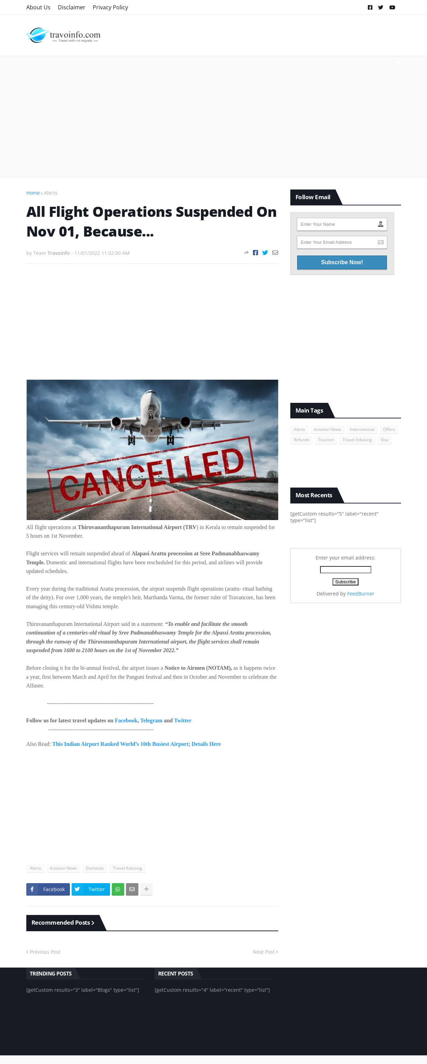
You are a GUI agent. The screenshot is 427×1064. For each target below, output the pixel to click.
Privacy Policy (110, 7)
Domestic (95, 868)
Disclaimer (71, 7)
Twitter (182, 720)
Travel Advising (127, 868)
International (362, 429)
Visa (385, 440)
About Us (38, 7)
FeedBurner (360, 593)
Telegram (151, 720)
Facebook (126, 720)
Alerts (50, 192)
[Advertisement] (213, 116)
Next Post (264, 952)
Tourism (326, 440)
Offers (389, 429)
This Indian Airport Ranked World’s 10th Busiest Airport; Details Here (136, 744)
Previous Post (45, 952)
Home (33, 192)
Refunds (301, 440)
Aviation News (63, 868)
